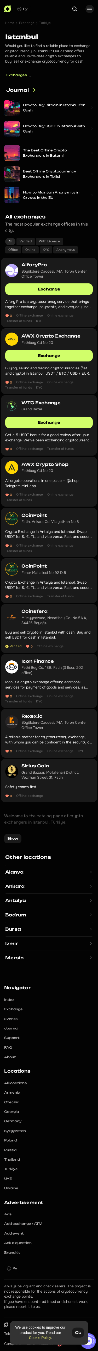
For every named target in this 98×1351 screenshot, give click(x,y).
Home (9, 23)
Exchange (26, 23)
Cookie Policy (40, 1337)
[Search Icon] (74, 8)
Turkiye (45, 23)
